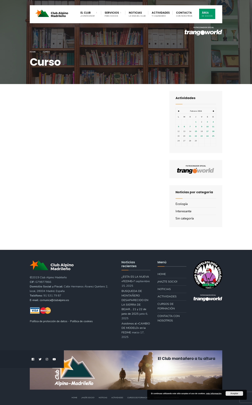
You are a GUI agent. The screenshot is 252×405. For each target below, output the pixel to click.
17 (207, 131)
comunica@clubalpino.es (54, 300)
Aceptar (234, 393)
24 (207, 136)
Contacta (184, 14)
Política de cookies (81, 321)
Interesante (183, 211)
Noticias (137, 14)
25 (213, 136)
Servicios (112, 14)
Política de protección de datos (48, 321)
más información (214, 393)
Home (33, 51)
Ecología (182, 204)
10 (207, 126)
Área (207, 14)
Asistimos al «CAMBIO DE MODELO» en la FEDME (135, 328)
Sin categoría (185, 218)
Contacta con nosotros (169, 318)
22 (196, 136)
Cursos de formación (166, 306)
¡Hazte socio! (167, 282)
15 (196, 131)
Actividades (161, 14)
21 (190, 136)
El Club (87, 14)
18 (213, 131)
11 (213, 126)
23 (202, 136)
